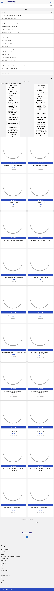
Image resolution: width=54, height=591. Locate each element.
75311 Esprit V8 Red (6, 37)
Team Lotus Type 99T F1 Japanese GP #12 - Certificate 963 (13, 469)
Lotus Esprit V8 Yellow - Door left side (40, 240)
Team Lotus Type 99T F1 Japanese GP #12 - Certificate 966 (40, 392)
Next (37, 522)
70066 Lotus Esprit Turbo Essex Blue (10, 23)
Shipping (3, 554)
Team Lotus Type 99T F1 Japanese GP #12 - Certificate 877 (40, 469)
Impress (3, 568)
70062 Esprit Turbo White (7, 21)
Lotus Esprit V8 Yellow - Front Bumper (13, 315)
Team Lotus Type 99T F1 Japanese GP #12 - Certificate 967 (13, 392)
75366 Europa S (5, 54)
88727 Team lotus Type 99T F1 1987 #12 (10, 68)
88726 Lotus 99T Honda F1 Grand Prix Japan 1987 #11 (13, 65)
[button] (51, 78)
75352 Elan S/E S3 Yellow (7, 51)
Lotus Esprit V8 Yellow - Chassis (40, 202)
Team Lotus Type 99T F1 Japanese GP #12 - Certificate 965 (13, 430)
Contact (3, 578)
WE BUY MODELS (5, 549)
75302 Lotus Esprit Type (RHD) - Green (10, 32)
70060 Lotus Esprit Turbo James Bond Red (12, 15)
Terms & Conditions (5, 575)
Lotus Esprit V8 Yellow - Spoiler (40, 277)
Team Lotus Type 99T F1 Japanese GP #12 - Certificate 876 (13, 508)
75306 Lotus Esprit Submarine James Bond (12, 35)
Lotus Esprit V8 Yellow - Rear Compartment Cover (40, 315)
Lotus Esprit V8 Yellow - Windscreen (13, 202)
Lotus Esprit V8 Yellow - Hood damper (13, 165)
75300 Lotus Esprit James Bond (9, 26)
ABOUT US (3, 560)
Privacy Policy (4, 570)
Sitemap (3, 582)
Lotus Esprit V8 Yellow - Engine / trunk (13, 240)
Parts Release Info (5, 551)
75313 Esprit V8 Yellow (7, 43)
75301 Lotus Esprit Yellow (8, 29)
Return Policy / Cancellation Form (8, 573)
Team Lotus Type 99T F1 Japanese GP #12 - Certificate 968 (40, 353)
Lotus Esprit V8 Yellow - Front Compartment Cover (13, 352)
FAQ (2, 565)
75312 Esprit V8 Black (6, 40)
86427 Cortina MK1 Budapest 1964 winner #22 (12, 63)
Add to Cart (13, 162)
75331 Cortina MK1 (6, 46)
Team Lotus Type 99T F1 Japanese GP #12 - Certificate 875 (40, 508)
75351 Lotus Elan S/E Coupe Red (9, 49)
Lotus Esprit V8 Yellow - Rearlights (40, 165)
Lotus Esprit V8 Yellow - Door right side (13, 277)
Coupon (3, 580)
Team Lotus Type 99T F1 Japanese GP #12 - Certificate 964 (40, 430)
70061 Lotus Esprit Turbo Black (9, 18)
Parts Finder (4, 563)
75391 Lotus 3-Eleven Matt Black (9, 57)
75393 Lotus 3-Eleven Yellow (8, 60)
